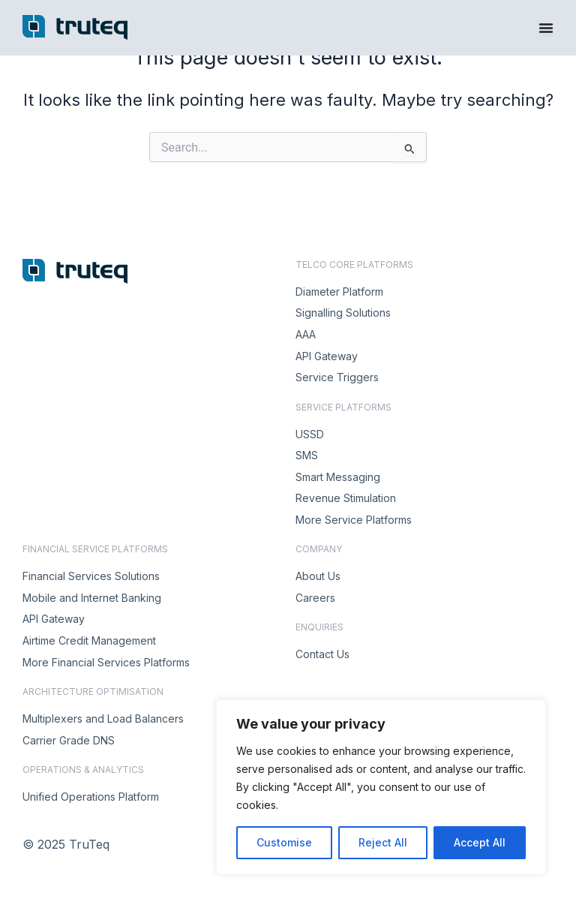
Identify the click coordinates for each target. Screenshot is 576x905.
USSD (310, 434)
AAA (306, 334)
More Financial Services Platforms (106, 662)
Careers (315, 597)
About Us (318, 576)
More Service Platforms (354, 519)
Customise (284, 842)
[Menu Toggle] (546, 27)
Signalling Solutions (343, 312)
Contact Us (323, 654)
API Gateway (327, 356)
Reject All (382, 842)
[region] (381, 787)
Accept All (480, 842)
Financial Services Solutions (91, 576)
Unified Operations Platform (90, 796)
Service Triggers (337, 377)
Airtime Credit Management (89, 640)
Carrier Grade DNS (68, 740)
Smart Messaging (338, 477)
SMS (307, 455)
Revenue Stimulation (346, 498)
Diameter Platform (339, 291)
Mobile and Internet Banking (91, 597)
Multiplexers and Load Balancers (103, 718)
